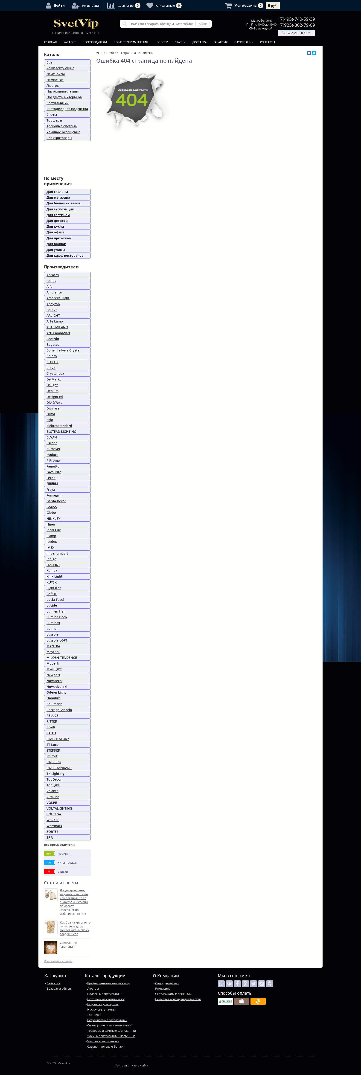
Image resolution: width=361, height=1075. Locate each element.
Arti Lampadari (58, 333)
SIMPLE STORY (58, 739)
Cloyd (51, 368)
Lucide (52, 605)
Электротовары (59, 138)
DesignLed (55, 397)
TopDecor (54, 779)
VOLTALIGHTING (59, 808)
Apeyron (53, 304)
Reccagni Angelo (59, 710)
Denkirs (52, 391)
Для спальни (57, 191)
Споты (52, 114)
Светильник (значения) (68, 945)
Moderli (53, 663)
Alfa (49, 286)
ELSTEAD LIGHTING (61, 431)
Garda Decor (56, 501)
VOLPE (52, 802)
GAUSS (52, 507)
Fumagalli (54, 495)
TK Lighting (55, 773)
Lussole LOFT (57, 640)
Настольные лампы (63, 91)
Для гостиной (58, 215)
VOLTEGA (54, 814)
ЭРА (50, 837)
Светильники (58, 103)
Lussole (52, 634)
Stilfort (52, 756)
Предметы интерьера (64, 97)
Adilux (51, 281)
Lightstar (54, 588)
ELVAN (52, 437)
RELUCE (52, 715)
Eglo (50, 420)
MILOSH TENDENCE (62, 657)
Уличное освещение (63, 132)
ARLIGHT (53, 315)
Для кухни (55, 226)
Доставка (199, 42)
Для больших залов (63, 203)
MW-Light (54, 669)
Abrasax (53, 275)
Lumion (52, 628)
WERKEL (53, 820)
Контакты (267, 42)
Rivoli (51, 727)
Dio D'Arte (54, 402)
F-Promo (53, 460)
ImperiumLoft (57, 553)
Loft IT (52, 594)
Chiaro (52, 356)
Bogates (53, 344)
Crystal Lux (55, 373)
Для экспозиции (60, 209)
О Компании (243, 42)
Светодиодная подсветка (67, 109)
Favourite (54, 472)
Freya (51, 489)
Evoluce (52, 455)
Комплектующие (60, 68)
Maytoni (53, 652)
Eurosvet (53, 449)
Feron (51, 478)
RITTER (52, 721)
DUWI (51, 414)
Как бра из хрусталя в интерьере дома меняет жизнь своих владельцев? (75, 928)
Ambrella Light (58, 298)
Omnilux (53, 698)
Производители (94, 42)
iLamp (51, 536)
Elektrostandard (59, 426)
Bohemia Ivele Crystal (63, 350)
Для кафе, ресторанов (65, 255)
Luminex (53, 623)
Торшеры (54, 120)
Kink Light (54, 576)
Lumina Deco (57, 617)
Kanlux (52, 570)
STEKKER (53, 750)
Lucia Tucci (55, 599)
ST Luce (52, 744)
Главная (50, 42)
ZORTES (52, 831)
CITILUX (52, 362)
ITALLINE (53, 565)
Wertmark (54, 826)
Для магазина (58, 197)
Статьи (180, 42)
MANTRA (53, 646)
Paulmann (54, 704)
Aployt (52, 310)
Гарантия (220, 42)
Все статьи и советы (58, 961)
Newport (53, 675)
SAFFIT (51, 733)
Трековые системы (62, 126)
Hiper (51, 524)
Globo (51, 512)
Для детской (57, 220)
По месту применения (131, 42)
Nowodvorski (57, 686)
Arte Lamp (55, 321)
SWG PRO (54, 762)
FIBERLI (52, 483)
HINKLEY (53, 518)
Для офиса (55, 232)
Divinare (53, 408)
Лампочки (55, 80)
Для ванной (56, 244)
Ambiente (54, 292)
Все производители (59, 845)
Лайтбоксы (56, 74)
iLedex (52, 541)
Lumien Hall (56, 611)
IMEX (50, 547)
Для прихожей (59, 238)
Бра (49, 62)
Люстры (53, 85)
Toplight (53, 785)
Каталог (70, 42)
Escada (52, 443)
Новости (161, 42)
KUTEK (52, 582)
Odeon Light (56, 692)
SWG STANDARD (59, 768)
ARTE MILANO (57, 327)
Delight (52, 385)
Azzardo (53, 339)
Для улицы (56, 249)
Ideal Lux (54, 530)
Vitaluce (53, 797)
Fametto (53, 466)
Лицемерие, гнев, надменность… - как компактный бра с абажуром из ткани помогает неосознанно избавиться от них (74, 901)
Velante (52, 791)
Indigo (51, 559)
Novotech (54, 681)
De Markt (54, 379)
